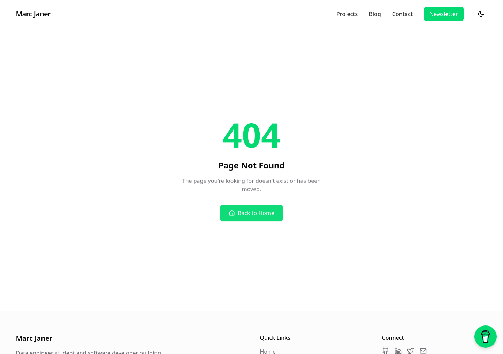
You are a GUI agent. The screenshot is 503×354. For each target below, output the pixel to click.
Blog (375, 14)
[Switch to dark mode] (481, 14)
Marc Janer (33, 13)
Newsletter (443, 14)
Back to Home (251, 213)
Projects (347, 14)
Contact (402, 14)
